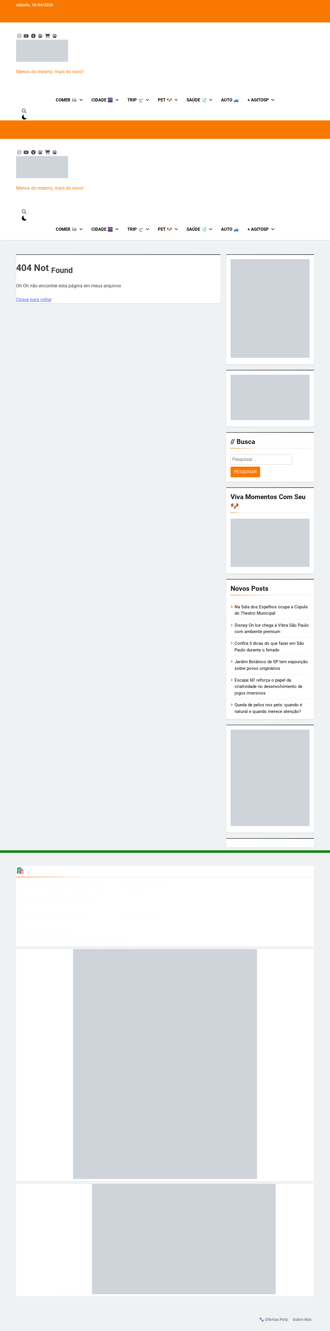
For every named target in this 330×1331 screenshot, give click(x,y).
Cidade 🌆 (102, 100)
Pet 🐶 (165, 100)
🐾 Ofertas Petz (273, 1319)
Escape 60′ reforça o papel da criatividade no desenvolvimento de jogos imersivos (268, 687)
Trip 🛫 (135, 100)
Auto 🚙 (230, 100)
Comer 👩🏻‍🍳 (66, 100)
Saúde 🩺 (197, 100)
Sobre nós (302, 1319)
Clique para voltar (34, 299)
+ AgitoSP (258, 100)
